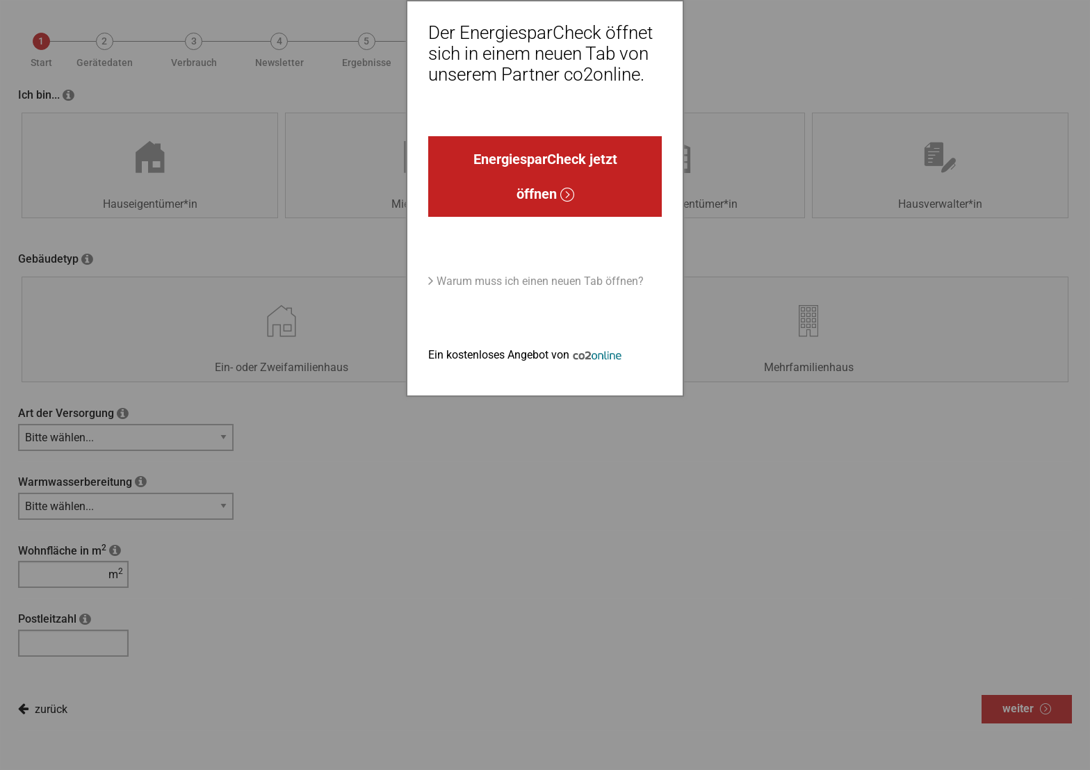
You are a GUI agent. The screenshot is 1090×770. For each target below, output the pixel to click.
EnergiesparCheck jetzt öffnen (545, 176)
